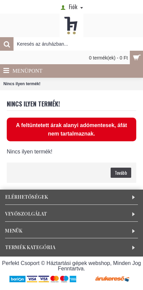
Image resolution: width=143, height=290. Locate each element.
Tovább (121, 172)
